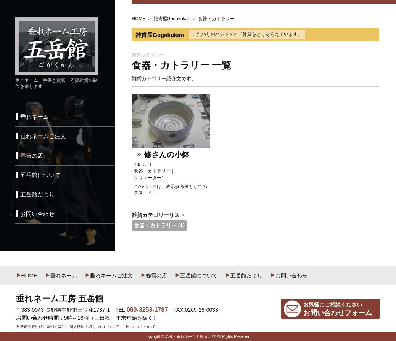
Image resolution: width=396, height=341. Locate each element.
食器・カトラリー (152, 171)
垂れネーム (61, 275)
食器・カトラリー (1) (159, 225)
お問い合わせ (288, 275)
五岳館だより (243, 275)
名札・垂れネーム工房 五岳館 (190, 337)
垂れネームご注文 (109, 275)
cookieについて (141, 327)
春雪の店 (153, 275)
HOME (26, 275)
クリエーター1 (149, 177)
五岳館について (196, 275)
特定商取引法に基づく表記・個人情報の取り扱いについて (67, 327)
